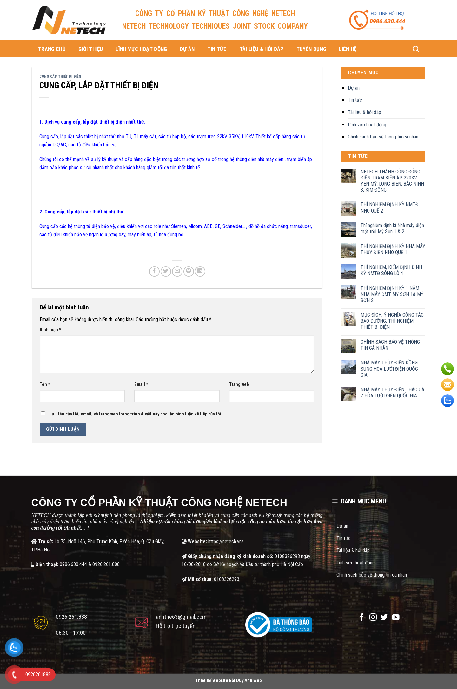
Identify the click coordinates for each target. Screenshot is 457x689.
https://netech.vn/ (225, 541)
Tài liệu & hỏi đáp (262, 49)
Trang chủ (52, 49)
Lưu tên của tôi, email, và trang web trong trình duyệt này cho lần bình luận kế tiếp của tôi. (136, 414)
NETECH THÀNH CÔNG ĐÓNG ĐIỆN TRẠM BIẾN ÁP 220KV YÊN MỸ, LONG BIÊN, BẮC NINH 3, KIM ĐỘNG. (392, 181)
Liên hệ (347, 49)
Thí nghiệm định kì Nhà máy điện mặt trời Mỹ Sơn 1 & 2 (392, 228)
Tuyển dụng (311, 49)
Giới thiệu (90, 49)
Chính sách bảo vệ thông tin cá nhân (383, 137)
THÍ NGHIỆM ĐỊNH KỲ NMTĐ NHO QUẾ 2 (389, 207)
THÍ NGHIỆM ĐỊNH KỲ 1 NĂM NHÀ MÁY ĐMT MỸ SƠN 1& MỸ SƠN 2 (392, 294)
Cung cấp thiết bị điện (60, 76)
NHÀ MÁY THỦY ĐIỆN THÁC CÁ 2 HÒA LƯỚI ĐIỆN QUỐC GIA (392, 393)
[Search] (415, 49)
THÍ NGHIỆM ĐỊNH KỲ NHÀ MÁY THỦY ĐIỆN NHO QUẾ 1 (393, 249)
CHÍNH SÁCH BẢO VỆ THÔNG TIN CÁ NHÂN (390, 345)
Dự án (187, 49)
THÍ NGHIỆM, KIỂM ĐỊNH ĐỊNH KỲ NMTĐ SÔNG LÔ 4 (391, 270)
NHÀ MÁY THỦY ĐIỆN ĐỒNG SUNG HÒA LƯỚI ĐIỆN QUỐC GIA (389, 369)
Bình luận (50, 330)
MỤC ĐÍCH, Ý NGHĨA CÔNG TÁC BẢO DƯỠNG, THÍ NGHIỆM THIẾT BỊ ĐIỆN (392, 321)
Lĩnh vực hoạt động (141, 49)
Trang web (239, 384)
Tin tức (217, 49)
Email (141, 384)
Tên (45, 384)
